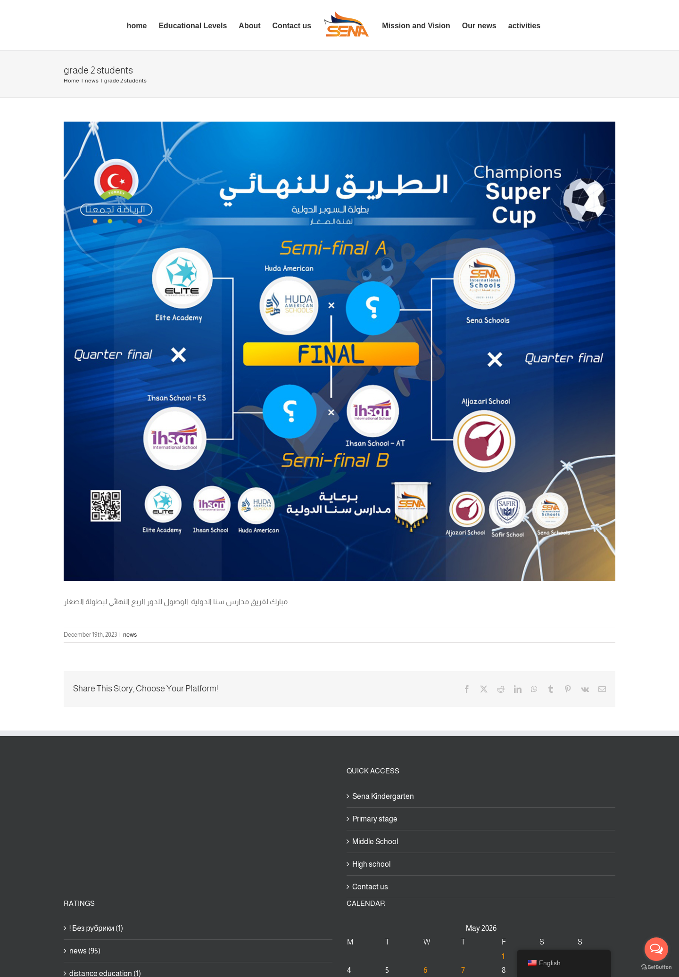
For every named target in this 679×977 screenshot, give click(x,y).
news (130, 634)
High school (371, 864)
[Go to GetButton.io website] (656, 967)
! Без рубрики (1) (96, 928)
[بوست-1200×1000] (339, 351)
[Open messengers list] (656, 949)
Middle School (375, 841)
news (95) (84, 951)
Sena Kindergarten (383, 796)
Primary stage (374, 819)
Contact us (370, 887)
